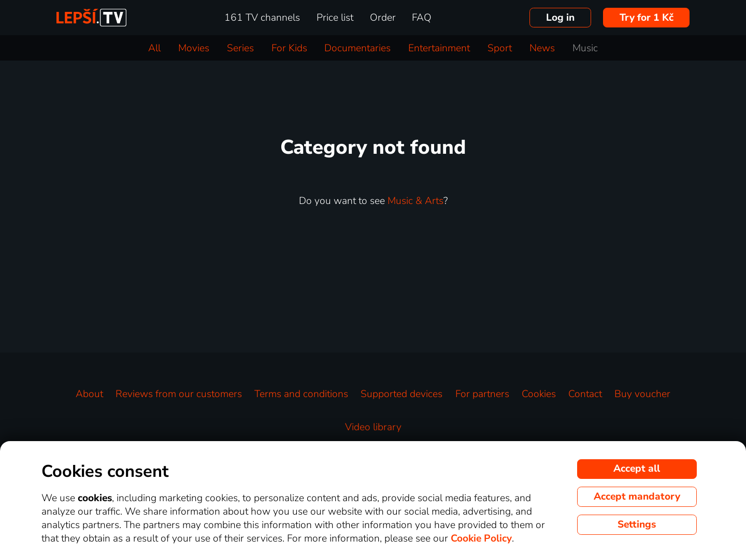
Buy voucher (642, 394)
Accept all (636, 468)
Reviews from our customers (179, 394)
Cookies (539, 394)
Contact (585, 394)
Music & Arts (415, 201)
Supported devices (401, 394)
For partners (482, 394)
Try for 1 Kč (646, 17)
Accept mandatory (637, 496)
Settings (637, 524)
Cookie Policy (481, 538)
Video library (373, 427)
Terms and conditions (301, 394)
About (89, 394)
